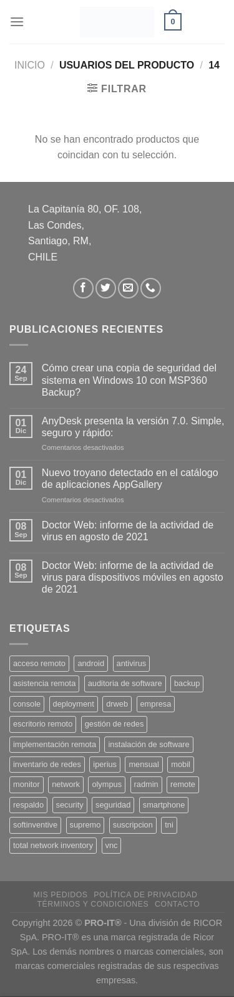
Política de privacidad (145, 894)
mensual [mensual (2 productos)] (143, 764)
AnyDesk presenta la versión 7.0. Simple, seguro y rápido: (133, 427)
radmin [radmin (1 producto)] (146, 784)
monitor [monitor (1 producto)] (26, 784)
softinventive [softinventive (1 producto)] (35, 824)
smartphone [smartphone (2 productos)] (164, 804)
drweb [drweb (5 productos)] (117, 703)
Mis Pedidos (61, 894)
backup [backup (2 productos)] (187, 683)
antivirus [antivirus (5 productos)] (132, 663)
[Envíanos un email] (128, 288)
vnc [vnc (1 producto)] (111, 845)
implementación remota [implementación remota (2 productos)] (54, 744)
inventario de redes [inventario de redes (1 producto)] (47, 764)
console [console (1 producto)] (27, 703)
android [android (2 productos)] (90, 663)
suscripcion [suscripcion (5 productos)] (133, 824)
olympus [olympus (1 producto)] (107, 784)
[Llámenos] (150, 288)
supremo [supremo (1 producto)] (85, 824)
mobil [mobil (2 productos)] (180, 764)
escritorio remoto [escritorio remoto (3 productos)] (42, 723)
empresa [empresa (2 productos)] (156, 703)
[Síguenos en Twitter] (105, 288)
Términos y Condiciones (93, 904)
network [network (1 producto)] (66, 784)
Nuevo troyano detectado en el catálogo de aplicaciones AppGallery (130, 478)
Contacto (177, 904)
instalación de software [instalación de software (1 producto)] (148, 744)
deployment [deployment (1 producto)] (73, 703)
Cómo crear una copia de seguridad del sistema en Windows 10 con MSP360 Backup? (129, 380)
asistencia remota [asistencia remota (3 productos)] (44, 683)
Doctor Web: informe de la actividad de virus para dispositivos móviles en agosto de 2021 (132, 577)
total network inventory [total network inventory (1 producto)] (53, 845)
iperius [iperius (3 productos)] (105, 764)
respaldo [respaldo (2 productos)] (28, 804)
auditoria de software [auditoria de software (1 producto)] (125, 683)
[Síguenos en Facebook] (83, 288)
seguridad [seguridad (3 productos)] (112, 804)
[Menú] (16, 21)
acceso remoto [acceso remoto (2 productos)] (39, 663)
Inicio (29, 65)
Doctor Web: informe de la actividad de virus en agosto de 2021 (127, 531)
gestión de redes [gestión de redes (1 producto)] (114, 723)
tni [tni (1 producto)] (169, 824)
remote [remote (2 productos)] (182, 784)
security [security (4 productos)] (70, 804)
